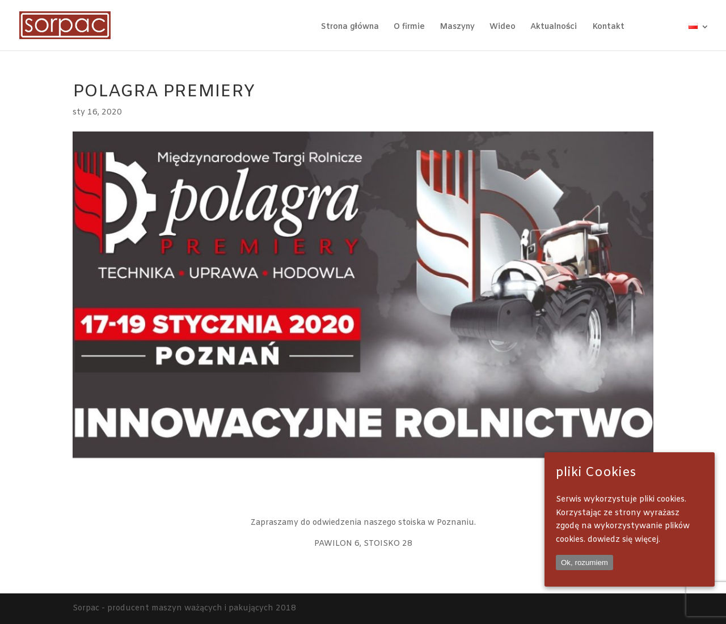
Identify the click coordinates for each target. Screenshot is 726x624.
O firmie (409, 27)
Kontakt (608, 27)
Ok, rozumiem (584, 562)
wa (678, 27)
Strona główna (350, 27)
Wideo (502, 27)
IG (660, 27)
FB (644, 27)
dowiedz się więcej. (624, 539)
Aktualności (553, 27)
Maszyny (457, 27)
